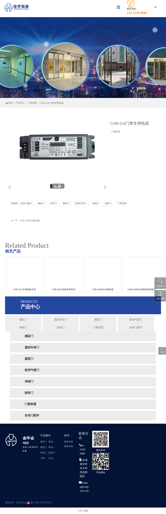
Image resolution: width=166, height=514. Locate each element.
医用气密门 (135, 319)
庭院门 (98, 319)
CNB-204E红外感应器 (102, 289)
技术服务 (69, 435)
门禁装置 (115, 131)
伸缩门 (23, 327)
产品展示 (45, 435)
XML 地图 (83, 510)
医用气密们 (52, 447)
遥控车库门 (60, 319)
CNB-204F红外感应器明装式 (142, 289)
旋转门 (61, 327)
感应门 (23, 319)
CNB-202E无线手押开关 (64, 289)
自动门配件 (135, 327)
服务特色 (68, 446)
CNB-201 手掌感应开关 (24, 289)
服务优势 (68, 442)
